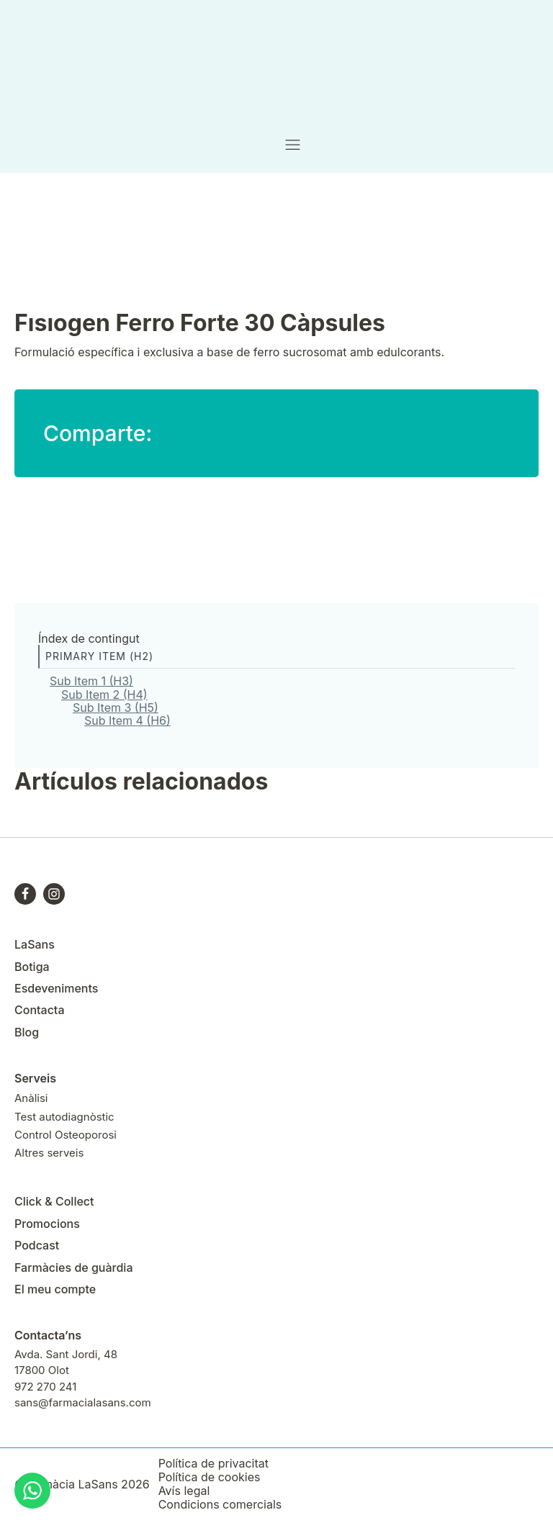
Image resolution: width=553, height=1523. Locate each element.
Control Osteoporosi (65, 1135)
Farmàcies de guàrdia (73, 1267)
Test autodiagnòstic (64, 1117)
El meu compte (55, 1289)
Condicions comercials (220, 1504)
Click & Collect (54, 1201)
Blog (26, 1032)
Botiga (32, 966)
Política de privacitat (213, 1463)
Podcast (36, 1245)
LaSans (34, 944)
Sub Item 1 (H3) (91, 680)
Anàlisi (31, 1098)
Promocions (47, 1223)
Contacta (39, 1010)
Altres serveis (49, 1153)
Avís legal (184, 1491)
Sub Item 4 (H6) (127, 720)
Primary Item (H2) (99, 656)
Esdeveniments (56, 988)
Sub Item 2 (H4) (104, 694)
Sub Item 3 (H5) (115, 707)
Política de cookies (209, 1477)
